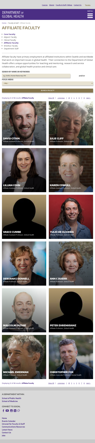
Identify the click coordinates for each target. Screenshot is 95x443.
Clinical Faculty (10, 36)
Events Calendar (9, 417)
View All (51, 94)
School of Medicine (10, 398)
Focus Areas (7, 76)
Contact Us (77, 3)
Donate (87, 3)
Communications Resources (13, 423)
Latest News (7, 426)
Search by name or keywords (16, 68)
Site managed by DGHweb (62, 441)
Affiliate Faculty (11, 39)
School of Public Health (11, 395)
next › (88, 94)
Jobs (3, 432)
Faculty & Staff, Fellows (63, 3)
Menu (90, 7)
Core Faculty (9, 30)
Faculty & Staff (13, 19)
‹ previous (61, 94)
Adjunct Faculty (10, 33)
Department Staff (11, 45)
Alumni (51, 3)
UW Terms (46, 441)
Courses (44, 3)
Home (4, 19)
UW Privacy (36, 441)
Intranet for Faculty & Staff (13, 420)
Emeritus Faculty (11, 42)
